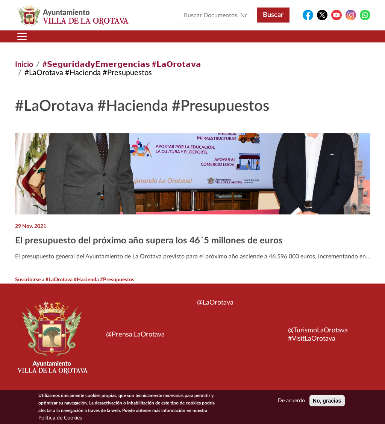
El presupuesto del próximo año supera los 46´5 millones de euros (149, 240)
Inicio (24, 64)
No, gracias (327, 402)
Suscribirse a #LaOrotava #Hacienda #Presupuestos (74, 279)
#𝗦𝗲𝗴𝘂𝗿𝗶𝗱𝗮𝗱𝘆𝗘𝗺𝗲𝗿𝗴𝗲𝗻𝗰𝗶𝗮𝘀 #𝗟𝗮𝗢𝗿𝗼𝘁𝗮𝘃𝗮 (121, 64)
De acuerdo (291, 402)
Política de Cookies (60, 419)
